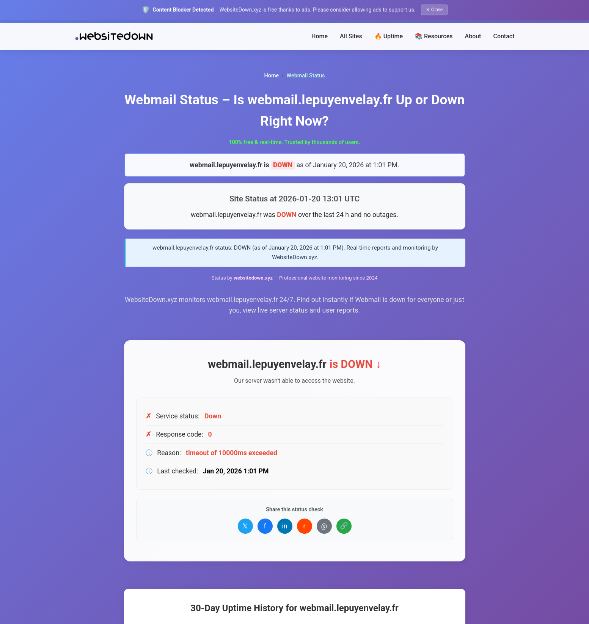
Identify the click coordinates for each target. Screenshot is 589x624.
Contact (503, 36)
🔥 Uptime (388, 36)
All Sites (351, 36)
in (284, 526)
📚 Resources (434, 36)
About (473, 36)
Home (319, 36)
